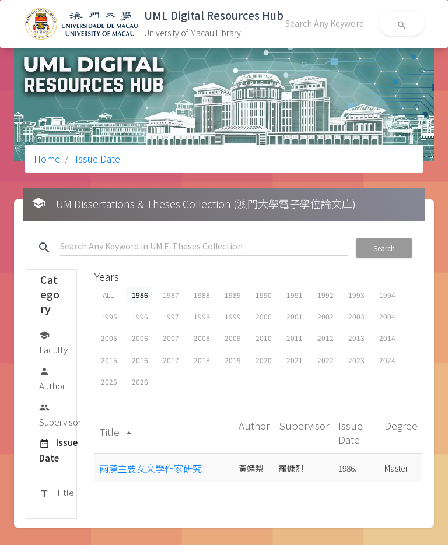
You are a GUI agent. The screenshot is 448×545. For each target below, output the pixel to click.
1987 (171, 295)
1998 (202, 316)
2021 (294, 360)
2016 (140, 360)
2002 (325, 316)
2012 (325, 338)
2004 (387, 316)
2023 (356, 360)
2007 (171, 338)
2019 (233, 360)
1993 (356, 295)
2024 (387, 360)
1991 (294, 295)
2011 (294, 338)
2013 (356, 338)
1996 (140, 316)
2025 (109, 381)
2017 (171, 360)
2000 (264, 316)
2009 (233, 338)
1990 (264, 295)
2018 (202, 360)
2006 (140, 338)
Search (384, 248)
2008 (202, 338)
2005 (109, 338)
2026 (140, 381)
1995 (109, 316)
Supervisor (60, 414)
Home (47, 159)
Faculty (53, 342)
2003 (356, 316)
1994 (387, 295)
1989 (233, 295)
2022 (325, 360)
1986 (140, 295)
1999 (233, 316)
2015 (109, 360)
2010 (264, 338)
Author (52, 378)
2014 (387, 338)
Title (56, 493)
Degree (401, 425)
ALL (108, 295)
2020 (264, 360)
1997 (171, 316)
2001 (294, 316)
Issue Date (96, 159)
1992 (325, 295)
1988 (202, 295)
